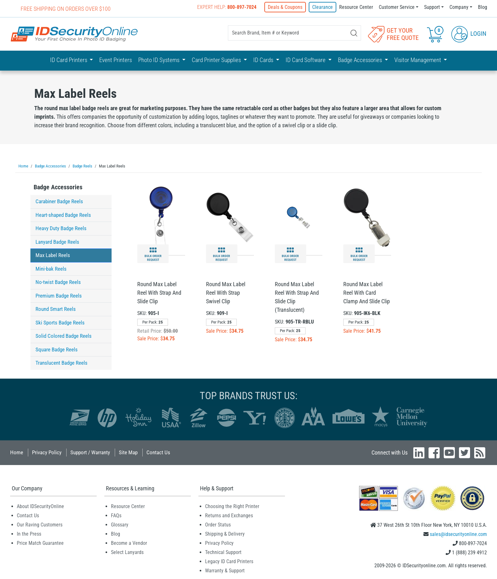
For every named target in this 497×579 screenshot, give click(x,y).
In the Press (29, 534)
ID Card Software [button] (306, 60)
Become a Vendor (129, 543)
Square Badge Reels (57, 349)
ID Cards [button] (263, 60)
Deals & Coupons (285, 7)
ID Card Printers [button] (69, 60)
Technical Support (223, 552)
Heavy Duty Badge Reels (61, 228)
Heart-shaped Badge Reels (63, 214)
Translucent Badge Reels (61, 362)
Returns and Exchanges (229, 515)
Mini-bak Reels (51, 268)
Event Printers (115, 60)
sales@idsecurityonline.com (458, 534)
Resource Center (356, 7)
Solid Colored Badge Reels (64, 335)
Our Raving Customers (39, 524)
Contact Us (158, 452)
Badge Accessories (58, 187)
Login (468, 33)
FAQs (116, 515)
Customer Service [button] (397, 7)
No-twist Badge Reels (58, 282)
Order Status (218, 524)
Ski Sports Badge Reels (60, 322)
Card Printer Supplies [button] (217, 60)
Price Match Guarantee (40, 543)
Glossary (119, 524)
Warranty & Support (225, 570)
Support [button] (432, 7)
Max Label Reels (53, 255)
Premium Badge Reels (59, 295)
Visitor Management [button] (418, 60)
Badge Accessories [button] (360, 60)
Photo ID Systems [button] (159, 60)
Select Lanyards (127, 552)
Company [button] (458, 7)
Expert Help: (227, 7)
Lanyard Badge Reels (57, 241)
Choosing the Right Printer (232, 506)
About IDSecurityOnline (40, 506)
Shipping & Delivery (225, 534)
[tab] (71, 188)
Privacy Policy (46, 452)
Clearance (322, 7)
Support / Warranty (90, 452)
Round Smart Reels (56, 308)
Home (16, 452)
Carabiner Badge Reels (59, 201)
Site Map (128, 452)
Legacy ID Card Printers (229, 561)
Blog (482, 7)
